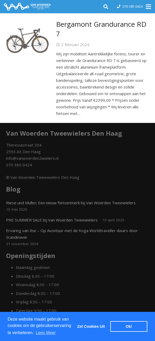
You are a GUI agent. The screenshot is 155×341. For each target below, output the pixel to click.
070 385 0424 (132, 6)
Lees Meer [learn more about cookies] (46, 332)
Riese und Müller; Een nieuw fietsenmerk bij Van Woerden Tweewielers (71, 202)
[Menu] (148, 6)
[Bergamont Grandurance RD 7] (27, 40)
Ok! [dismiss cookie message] (129, 326)
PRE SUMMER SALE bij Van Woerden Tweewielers (52, 220)
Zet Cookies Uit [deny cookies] (91, 326)
